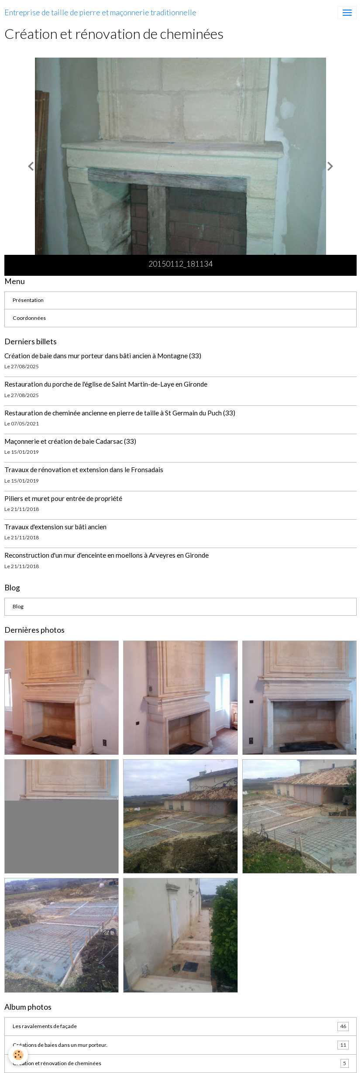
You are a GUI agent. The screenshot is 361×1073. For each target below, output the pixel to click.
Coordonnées (29, 318)
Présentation (28, 300)
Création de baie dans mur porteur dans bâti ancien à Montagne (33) (102, 356)
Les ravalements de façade (181, 1026)
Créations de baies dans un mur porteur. (181, 1045)
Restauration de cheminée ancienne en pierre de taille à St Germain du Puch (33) (119, 413)
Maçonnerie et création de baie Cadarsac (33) (70, 441)
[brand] (100, 12)
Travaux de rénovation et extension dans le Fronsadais (83, 469)
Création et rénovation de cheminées (181, 1063)
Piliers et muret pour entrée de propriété (63, 498)
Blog (18, 606)
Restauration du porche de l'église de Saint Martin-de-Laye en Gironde (105, 384)
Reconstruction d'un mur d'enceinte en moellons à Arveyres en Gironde (106, 555)
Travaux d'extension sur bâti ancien (55, 527)
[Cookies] (18, 1055)
